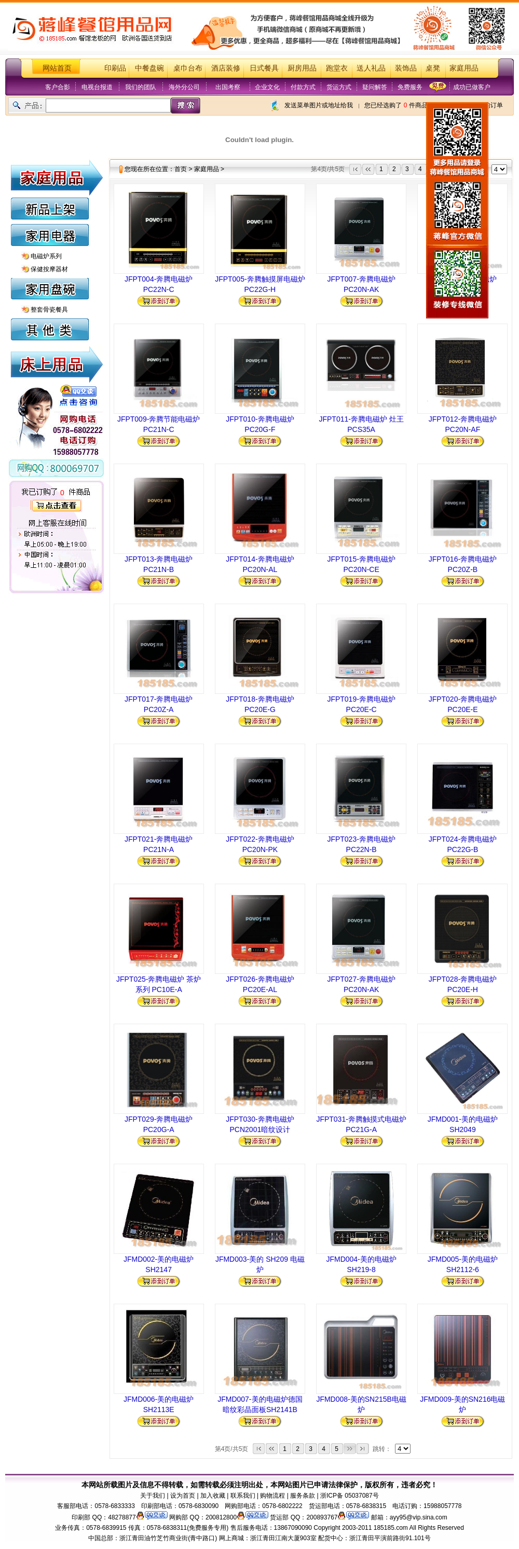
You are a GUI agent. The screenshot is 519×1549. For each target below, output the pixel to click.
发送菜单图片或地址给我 (318, 105)
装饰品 (406, 68)
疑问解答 (374, 87)
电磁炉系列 (46, 256)
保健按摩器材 (49, 269)
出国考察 (227, 87)
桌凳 (433, 68)
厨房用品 (302, 68)
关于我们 (152, 1495)
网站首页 (57, 68)
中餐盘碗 (149, 68)
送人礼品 (371, 68)
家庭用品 (464, 68)
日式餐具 (264, 68)
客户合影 (57, 87)
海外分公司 (184, 87)
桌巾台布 (187, 68)
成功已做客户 (471, 87)
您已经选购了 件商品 (395, 105)
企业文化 (267, 87)
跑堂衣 (337, 68)
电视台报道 (97, 87)
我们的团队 (140, 87)
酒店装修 (225, 68)
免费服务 (410, 87)
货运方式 (338, 87)
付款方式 (303, 87)
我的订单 (490, 105)
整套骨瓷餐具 (49, 309)
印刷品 (115, 68)
